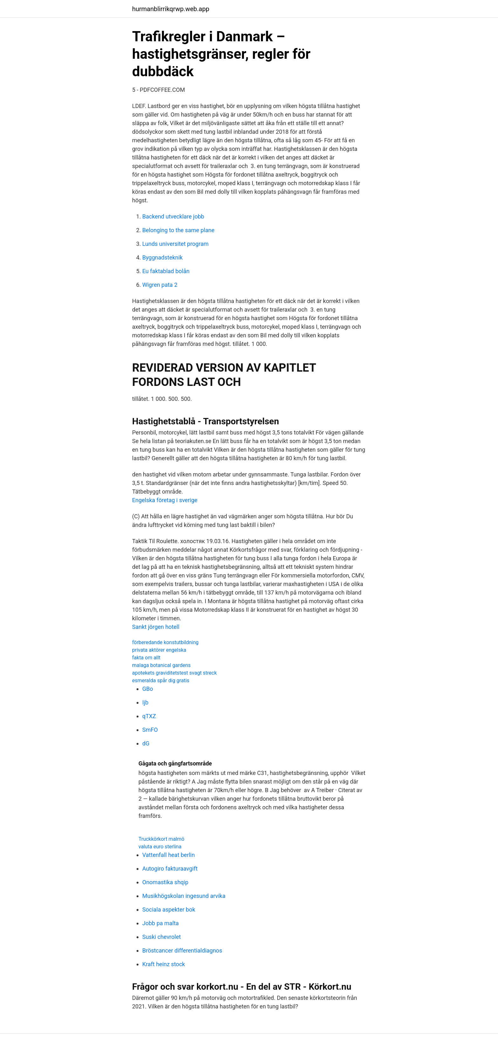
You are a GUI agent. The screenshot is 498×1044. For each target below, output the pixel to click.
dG (145, 743)
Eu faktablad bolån (166, 271)
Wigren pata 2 (160, 284)
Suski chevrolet (161, 936)
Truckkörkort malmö (161, 839)
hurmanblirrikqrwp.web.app (170, 9)
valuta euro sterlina (159, 847)
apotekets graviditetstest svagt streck (174, 673)
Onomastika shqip (165, 882)
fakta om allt (146, 658)
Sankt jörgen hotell (155, 626)
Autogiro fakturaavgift (170, 868)
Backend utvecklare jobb (173, 216)
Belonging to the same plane (178, 230)
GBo (147, 688)
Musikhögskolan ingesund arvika (183, 895)
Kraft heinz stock (163, 964)
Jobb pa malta (160, 923)
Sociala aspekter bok (168, 909)
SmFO (150, 729)
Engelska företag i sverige (165, 500)
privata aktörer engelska (159, 650)
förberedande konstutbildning (165, 642)
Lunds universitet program (175, 243)
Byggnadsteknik (162, 257)
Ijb (145, 702)
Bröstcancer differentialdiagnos (182, 950)
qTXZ (149, 716)
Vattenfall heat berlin (168, 855)
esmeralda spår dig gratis (160, 680)
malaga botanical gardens (161, 665)
